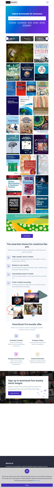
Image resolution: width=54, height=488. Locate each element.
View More (27, 236)
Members (8, 482)
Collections (8, 485)
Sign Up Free (15, 393)
